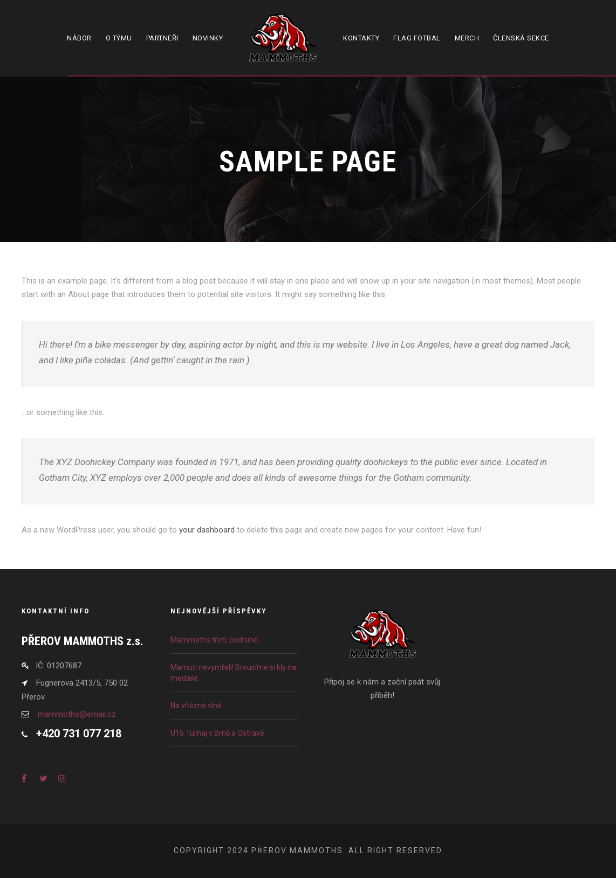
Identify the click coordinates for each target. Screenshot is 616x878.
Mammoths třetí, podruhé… (216, 639)
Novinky (208, 38)
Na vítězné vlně (195, 705)
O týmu (119, 38)
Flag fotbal (417, 38)
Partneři (162, 38)
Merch (467, 38)
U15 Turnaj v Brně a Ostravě (217, 733)
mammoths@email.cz (77, 714)
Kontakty (361, 38)
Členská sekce (521, 38)
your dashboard (207, 530)
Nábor (79, 38)
